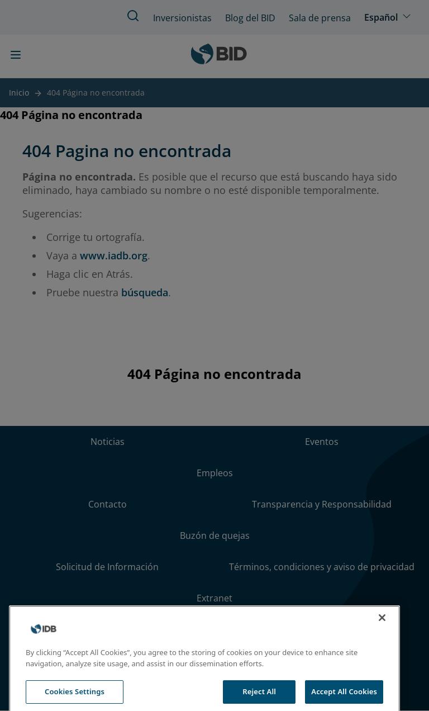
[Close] (382, 670)
